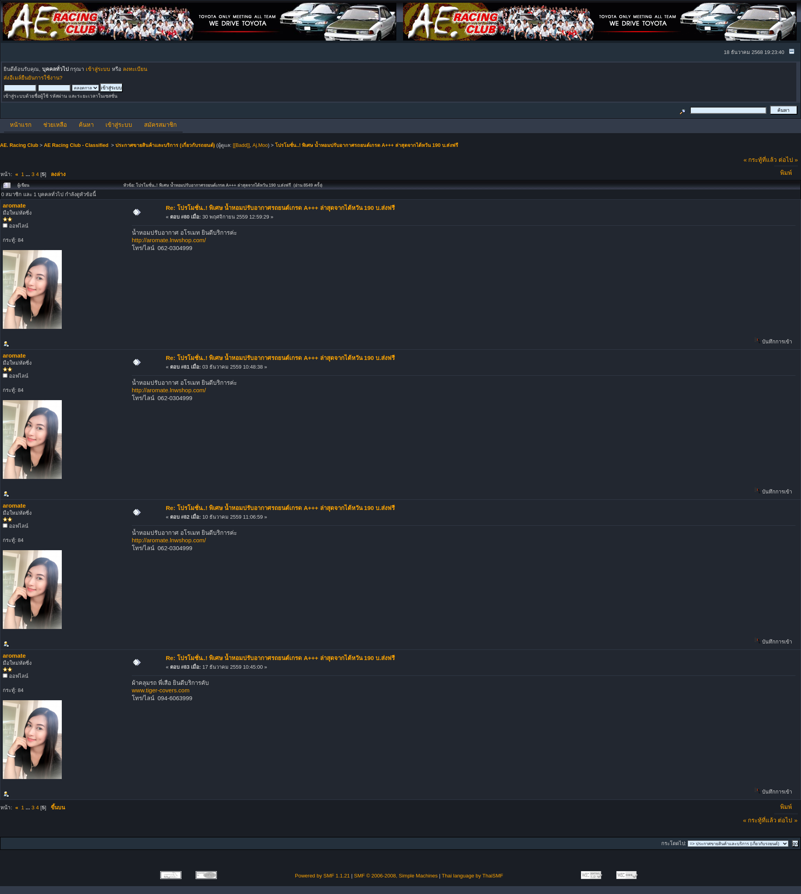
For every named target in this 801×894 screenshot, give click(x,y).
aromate (14, 205)
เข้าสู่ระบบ (98, 69)
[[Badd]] (241, 145)
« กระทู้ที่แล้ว (760, 159)
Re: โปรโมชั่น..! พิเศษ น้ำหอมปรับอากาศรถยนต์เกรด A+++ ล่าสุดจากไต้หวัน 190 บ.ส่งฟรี (280, 207)
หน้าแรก (20, 124)
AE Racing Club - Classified (76, 145)
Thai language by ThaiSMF (472, 876)
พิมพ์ (786, 172)
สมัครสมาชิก (160, 124)
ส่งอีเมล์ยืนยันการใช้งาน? (33, 78)
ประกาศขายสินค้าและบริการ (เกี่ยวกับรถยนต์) (165, 145)
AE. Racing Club (19, 145)
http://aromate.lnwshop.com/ (169, 240)
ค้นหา (86, 124)
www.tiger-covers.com (161, 690)
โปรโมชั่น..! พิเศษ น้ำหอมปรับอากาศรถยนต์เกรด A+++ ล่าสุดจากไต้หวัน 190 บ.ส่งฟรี (366, 145)
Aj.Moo (260, 145)
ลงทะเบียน (135, 69)
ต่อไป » (788, 159)
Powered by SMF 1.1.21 (322, 876)
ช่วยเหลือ (55, 124)
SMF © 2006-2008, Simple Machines (396, 876)
